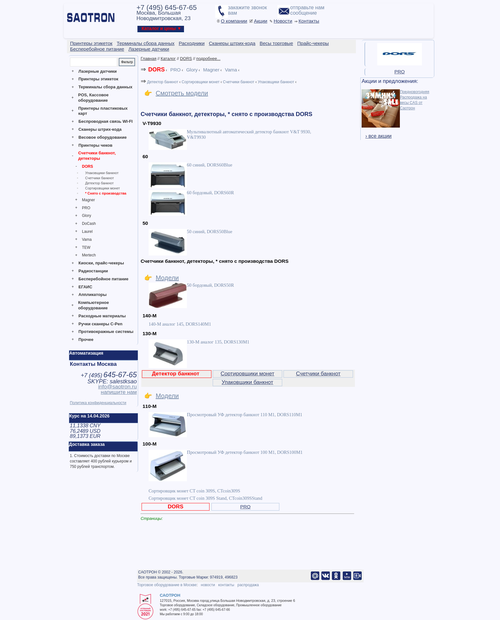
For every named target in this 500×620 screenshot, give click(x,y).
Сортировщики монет (102, 188)
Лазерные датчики (97, 71)
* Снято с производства (105, 193)
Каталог (168, 58)
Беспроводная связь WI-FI (105, 121)
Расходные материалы (102, 316)
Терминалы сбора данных (105, 87)
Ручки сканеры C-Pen (100, 323)
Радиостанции (93, 271)
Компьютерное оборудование (93, 305)
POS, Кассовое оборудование (93, 97)
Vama (87, 239)
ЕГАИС (85, 286)
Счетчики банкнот (99, 178)
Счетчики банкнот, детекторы (97, 156)
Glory (86, 215)
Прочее (85, 339)
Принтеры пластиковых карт (103, 111)
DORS (87, 166)
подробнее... (208, 58)
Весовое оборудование (102, 137)
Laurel (87, 231)
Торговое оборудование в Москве (166, 585)
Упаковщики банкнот (102, 173)
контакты (226, 585)
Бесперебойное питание (103, 279)
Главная (148, 58)
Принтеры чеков (95, 145)
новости (208, 585)
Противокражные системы (105, 331)
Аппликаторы (92, 294)
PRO (86, 208)
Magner (88, 200)
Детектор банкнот (99, 183)
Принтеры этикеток (98, 79)
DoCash (89, 223)
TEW (86, 247)
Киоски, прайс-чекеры (101, 263)
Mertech (89, 255)
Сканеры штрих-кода (99, 129)
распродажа (248, 585)
